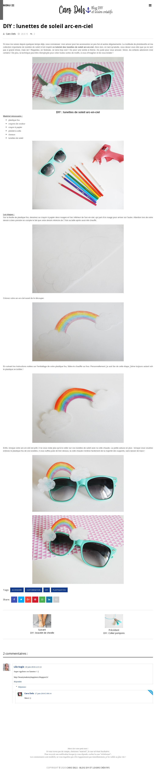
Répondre (18, 681)
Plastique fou (59, 590)
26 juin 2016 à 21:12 (33, 667)
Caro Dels (11, 33)
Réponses (22, 687)
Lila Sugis (19, 666)
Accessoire (17, 590)
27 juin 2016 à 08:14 (43, 693)
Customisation (33, 590)
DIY (46, 590)
